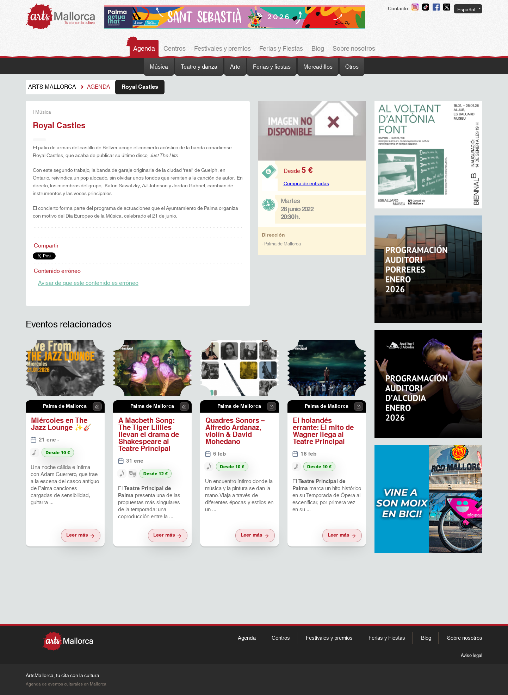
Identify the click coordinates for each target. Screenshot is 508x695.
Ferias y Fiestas (281, 49)
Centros (174, 49)
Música (159, 67)
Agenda (144, 49)
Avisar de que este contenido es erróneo (88, 283)
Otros (352, 67)
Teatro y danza (199, 67)
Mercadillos (318, 67)
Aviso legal (471, 655)
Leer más (80, 535)
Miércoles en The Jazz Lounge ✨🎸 (61, 424)
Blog (317, 49)
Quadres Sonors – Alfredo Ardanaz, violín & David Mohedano (235, 431)
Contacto (398, 8)
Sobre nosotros (354, 49)
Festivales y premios (222, 49)
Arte (235, 67)
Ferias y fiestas (272, 67)
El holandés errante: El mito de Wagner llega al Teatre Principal (323, 431)
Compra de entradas (306, 183)
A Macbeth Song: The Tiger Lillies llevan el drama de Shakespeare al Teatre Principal (148, 434)
